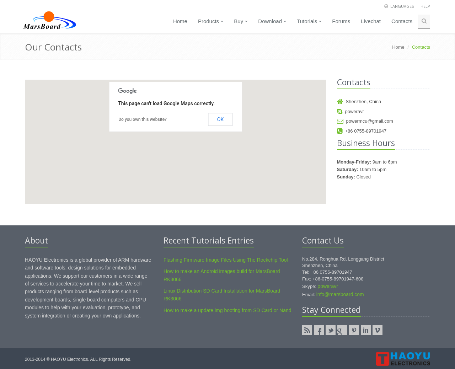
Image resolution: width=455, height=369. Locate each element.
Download (272, 21)
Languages (402, 6)
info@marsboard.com (340, 294)
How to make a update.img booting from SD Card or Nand (227, 310)
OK (220, 119)
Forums (341, 21)
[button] (175, 135)
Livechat (371, 21)
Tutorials (309, 21)
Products (211, 21)
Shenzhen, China (359, 101)
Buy (241, 21)
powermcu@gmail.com (365, 121)
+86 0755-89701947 (362, 131)
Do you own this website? (142, 119)
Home (180, 21)
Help (425, 6)
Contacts (401, 21)
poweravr (350, 111)
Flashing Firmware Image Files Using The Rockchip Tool (226, 260)
